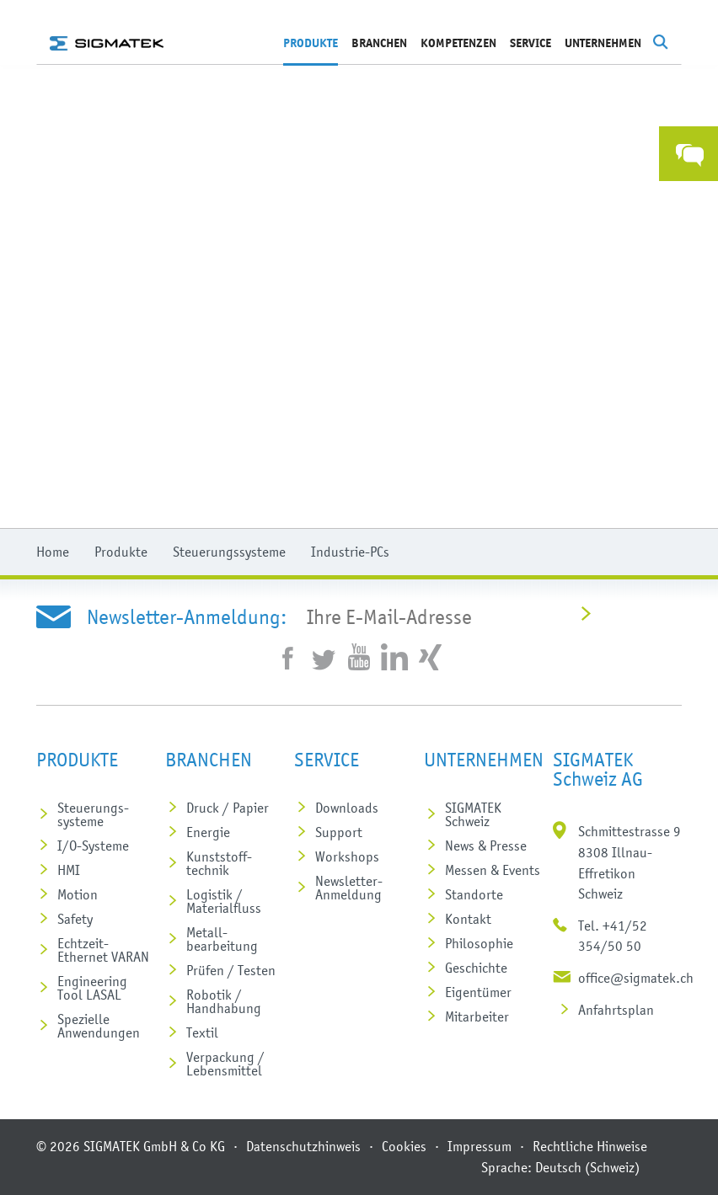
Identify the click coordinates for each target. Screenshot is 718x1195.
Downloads (346, 807)
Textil (202, 1032)
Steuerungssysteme (229, 551)
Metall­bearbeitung (222, 939)
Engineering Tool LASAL (92, 988)
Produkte (310, 43)
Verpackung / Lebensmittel (225, 1063)
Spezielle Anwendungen (98, 1026)
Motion (77, 894)
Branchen (379, 43)
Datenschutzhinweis (303, 1146)
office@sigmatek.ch (636, 977)
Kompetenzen (458, 43)
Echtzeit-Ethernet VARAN (103, 950)
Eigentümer (478, 992)
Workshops (347, 856)
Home (52, 551)
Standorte (474, 894)
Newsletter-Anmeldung (349, 887)
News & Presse (486, 845)
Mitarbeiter (477, 1016)
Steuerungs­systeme (93, 814)
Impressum (479, 1146)
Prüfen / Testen (231, 970)
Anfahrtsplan (616, 1009)
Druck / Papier (227, 807)
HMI (68, 870)
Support (338, 832)
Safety (75, 918)
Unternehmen (603, 43)
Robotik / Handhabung (223, 1001)
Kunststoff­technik (219, 863)
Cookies (404, 1146)
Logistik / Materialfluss (223, 901)
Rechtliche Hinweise (590, 1146)
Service (530, 43)
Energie (208, 832)
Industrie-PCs (350, 551)
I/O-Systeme (93, 845)
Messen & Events (492, 870)
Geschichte (476, 967)
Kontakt (468, 918)
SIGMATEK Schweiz (473, 814)
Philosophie (479, 943)
